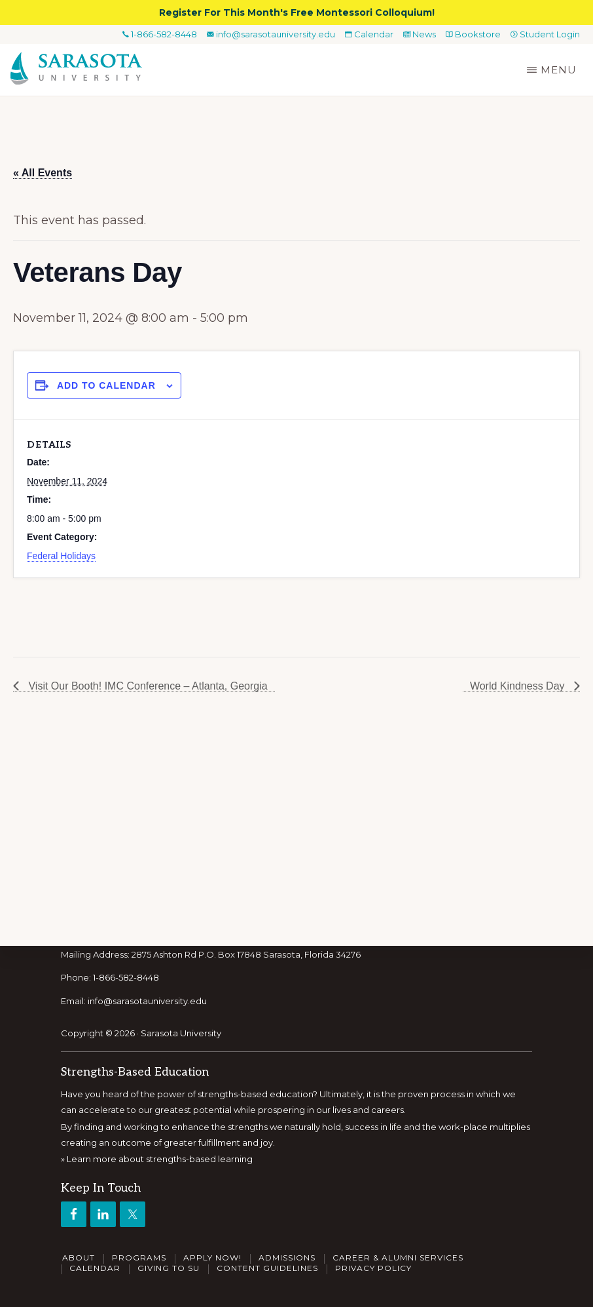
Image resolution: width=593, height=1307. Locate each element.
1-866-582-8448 (159, 34)
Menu (559, 70)
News (419, 34)
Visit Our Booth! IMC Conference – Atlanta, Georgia (147, 686)
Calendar (369, 34)
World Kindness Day (518, 686)
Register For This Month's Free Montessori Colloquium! (297, 12)
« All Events (42, 172)
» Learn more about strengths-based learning (157, 1159)
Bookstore (473, 34)
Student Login (545, 34)
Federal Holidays (61, 556)
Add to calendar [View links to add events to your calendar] (106, 385)
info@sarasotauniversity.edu (271, 34)
